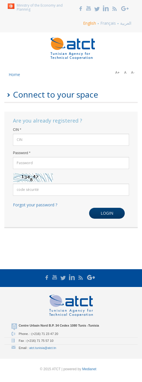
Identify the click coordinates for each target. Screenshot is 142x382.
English (89, 23)
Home (14, 74)
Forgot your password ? (35, 205)
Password (21, 153)
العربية (125, 23)
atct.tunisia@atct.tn (42, 348)
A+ (117, 72)
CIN (17, 130)
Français (108, 23)
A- (133, 72)
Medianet (89, 369)
